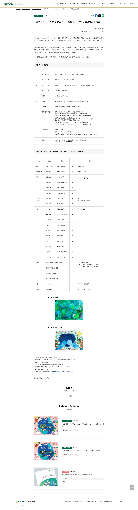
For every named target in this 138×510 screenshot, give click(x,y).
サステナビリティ (93, 3)
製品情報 (72, 3)
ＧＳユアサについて (62, 3)
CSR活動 (69, 396)
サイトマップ (118, 501)
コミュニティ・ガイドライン (106, 501)
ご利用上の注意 (67, 501)
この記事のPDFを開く (41, 378)
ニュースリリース (38, 15)
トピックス (65, 471)
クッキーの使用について (92, 501)
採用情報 (112, 3)
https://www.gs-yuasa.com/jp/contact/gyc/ (61, 371)
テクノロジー (104, 3)
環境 (64, 481)
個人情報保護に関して (78, 501)
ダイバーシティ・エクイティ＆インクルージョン (92, 478)
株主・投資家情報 (82, 3)
